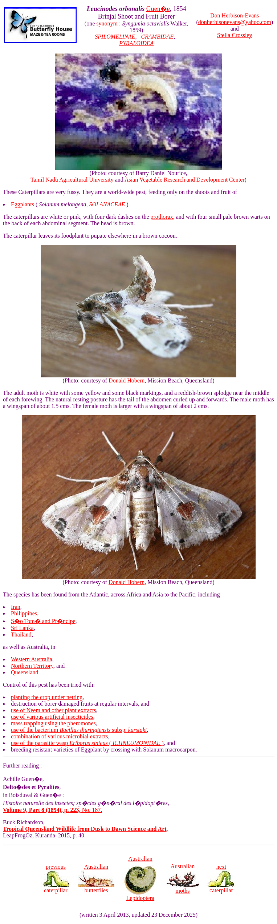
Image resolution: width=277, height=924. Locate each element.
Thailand (21, 634)
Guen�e (158, 8)
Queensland (24, 672)
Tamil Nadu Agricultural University (72, 180)
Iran (15, 607)
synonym (107, 23)
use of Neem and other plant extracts (53, 710)
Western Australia (31, 659)
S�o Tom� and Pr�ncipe (43, 621)
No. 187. (52, 810)
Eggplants (22, 204)
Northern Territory (32, 666)
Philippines (24, 613)
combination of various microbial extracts (59, 736)
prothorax (162, 217)
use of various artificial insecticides (52, 717)
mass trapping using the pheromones (53, 723)
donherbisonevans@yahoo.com (234, 22)
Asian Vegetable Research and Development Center (185, 180)
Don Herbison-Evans (234, 15)
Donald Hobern (126, 380)
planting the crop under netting (46, 697)
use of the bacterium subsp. (79, 730)
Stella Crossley (234, 35)
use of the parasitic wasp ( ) (87, 743)
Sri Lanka (22, 628)
